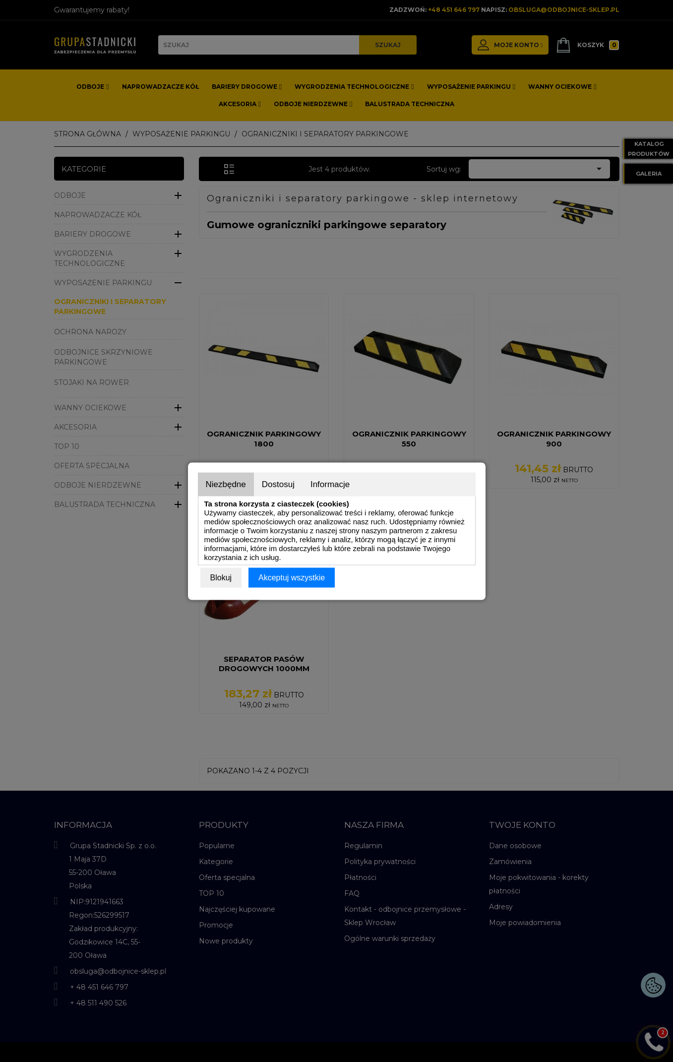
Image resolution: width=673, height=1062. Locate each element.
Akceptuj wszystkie (291, 577)
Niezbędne (226, 484)
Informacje (330, 484)
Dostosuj (278, 484)
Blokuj (221, 577)
